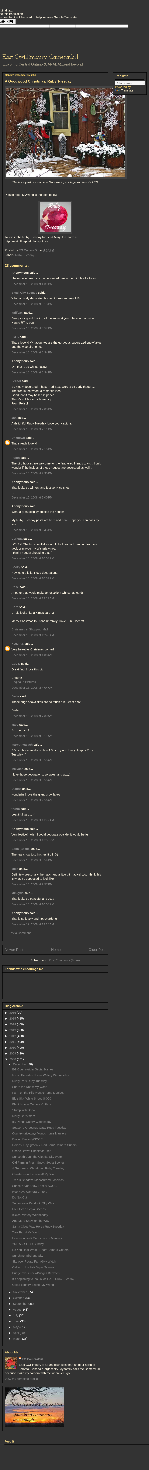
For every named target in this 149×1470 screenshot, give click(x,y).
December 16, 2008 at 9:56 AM (31, 800)
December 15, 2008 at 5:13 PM (31, 304)
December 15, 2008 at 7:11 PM (31, 429)
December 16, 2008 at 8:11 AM (31, 736)
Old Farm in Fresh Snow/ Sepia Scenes (38, 1162)
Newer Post (14, 950)
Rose (15, 587)
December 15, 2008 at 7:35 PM (31, 473)
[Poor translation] (11, 21)
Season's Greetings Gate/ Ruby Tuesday (39, 1127)
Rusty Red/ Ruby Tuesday (29, 1081)
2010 (13, 1047)
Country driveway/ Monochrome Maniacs (39, 1133)
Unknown (18, 437)
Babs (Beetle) (21, 848)
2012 (13, 1036)
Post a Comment (19, 933)
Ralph (15, 457)
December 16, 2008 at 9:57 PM (31, 884)
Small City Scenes (24, 292)
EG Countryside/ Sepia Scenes (32, 1069)
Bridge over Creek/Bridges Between (36, 1273)
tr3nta (15, 808)
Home (56, 950)
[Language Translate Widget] (130, 83)
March (17, 1338)
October (18, 1298)
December (20, 1064)
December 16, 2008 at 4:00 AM (31, 655)
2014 (13, 1024)
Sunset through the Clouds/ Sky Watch (37, 1156)
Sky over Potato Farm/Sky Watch (34, 1261)
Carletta (16, 538)
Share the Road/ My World (29, 1087)
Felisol (16, 381)
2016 (13, 1012)
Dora (14, 607)
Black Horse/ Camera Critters (31, 1104)
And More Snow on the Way (30, 1220)
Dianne (16, 788)
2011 (13, 1041)
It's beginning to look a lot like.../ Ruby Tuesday (43, 1279)
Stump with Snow (23, 1110)
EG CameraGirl (32, 1359)
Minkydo (17, 893)
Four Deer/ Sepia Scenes (29, 1209)
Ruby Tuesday (24, 255)
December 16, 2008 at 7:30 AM (31, 716)
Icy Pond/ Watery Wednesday (31, 1121)
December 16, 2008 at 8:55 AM (31, 780)
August (18, 1309)
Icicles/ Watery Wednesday (30, 1215)
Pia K (15, 337)
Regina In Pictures (23, 682)
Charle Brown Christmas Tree (31, 1151)
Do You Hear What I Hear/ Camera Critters (40, 1249)
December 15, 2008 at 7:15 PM (31, 449)
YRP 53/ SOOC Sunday (28, 1244)
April (16, 1332)
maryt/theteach (22, 744)
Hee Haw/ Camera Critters (29, 1191)
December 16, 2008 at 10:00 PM (32, 904)
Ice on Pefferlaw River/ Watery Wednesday (40, 1075)
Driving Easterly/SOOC (27, 1139)
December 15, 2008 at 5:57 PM (31, 328)
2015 (13, 1018)
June (16, 1321)
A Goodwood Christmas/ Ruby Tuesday (38, 1168)
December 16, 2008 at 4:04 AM (31, 687)
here (52, 520)
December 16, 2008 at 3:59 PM (31, 860)
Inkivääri (17, 768)
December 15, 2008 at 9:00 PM (31, 497)
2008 (13, 1059)
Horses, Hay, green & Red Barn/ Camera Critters (44, 1145)
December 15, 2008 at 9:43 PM (31, 530)
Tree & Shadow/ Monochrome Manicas (38, 1180)
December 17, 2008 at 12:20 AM (32, 924)
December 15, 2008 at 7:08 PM (31, 409)
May (16, 1327)
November (20, 1292)
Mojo (14, 868)
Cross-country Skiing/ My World (33, 1284)
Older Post (97, 950)
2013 (13, 1030)
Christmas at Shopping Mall (29, 629)
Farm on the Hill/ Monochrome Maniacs (38, 1092)
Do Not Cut (19, 1197)
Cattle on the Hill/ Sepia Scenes (33, 1267)
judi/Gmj (17, 312)
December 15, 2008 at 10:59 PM (32, 578)
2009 (13, 1053)
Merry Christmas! (23, 1116)
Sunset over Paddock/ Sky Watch (34, 1203)
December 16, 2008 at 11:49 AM (32, 820)
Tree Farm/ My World (26, 1232)
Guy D (15, 663)
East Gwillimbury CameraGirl (40, 57)
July (16, 1315)
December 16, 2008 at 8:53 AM (31, 760)
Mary (14, 724)
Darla (15, 696)
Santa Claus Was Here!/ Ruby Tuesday (38, 1226)
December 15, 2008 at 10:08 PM (32, 558)
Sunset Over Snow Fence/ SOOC (34, 1185)
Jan (14, 417)
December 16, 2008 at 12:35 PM (32, 840)
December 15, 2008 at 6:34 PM (31, 352)
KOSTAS (17, 643)
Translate (124, 90)
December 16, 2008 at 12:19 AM (32, 598)
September (20, 1303)
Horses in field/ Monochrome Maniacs (37, 1238)
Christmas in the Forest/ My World (34, 1174)
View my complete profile (21, 1378)
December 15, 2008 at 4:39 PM (31, 284)
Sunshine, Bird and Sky (27, 1255)
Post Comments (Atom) (64, 960)
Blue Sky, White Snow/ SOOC (32, 1098)
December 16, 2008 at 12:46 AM (32, 635)
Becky (15, 567)
